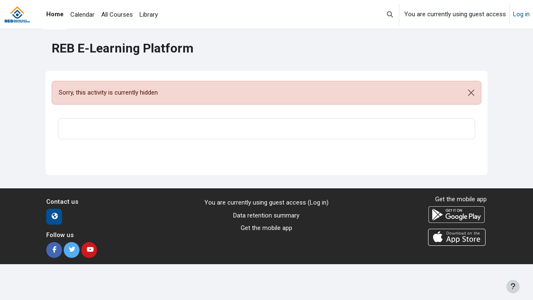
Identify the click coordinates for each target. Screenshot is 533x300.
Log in (521, 14)
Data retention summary (266, 215)
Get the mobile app (266, 228)
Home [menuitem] (55, 14)
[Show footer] (513, 286)
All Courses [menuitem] (117, 14)
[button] (390, 14)
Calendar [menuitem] (82, 14)
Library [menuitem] (148, 14)
